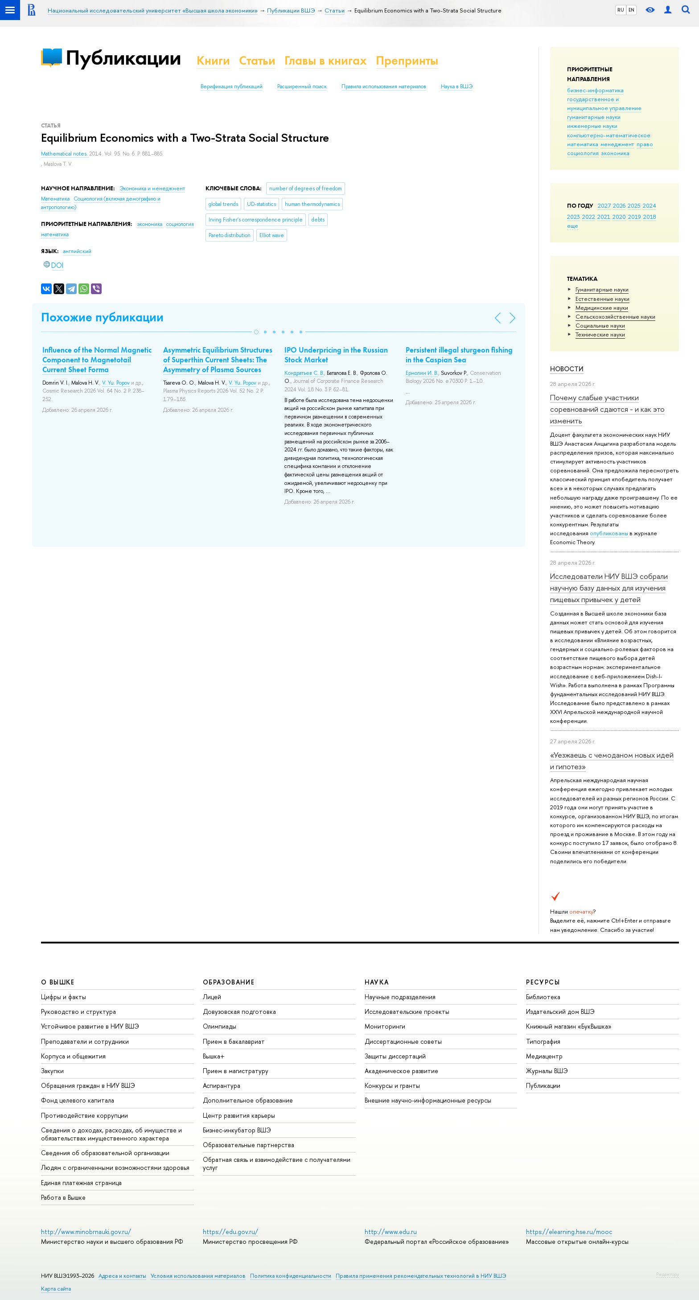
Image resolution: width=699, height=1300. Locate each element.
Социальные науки (600, 325)
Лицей (212, 996)
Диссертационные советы (403, 1041)
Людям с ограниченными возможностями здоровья (115, 1167)
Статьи (257, 60)
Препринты (407, 60)
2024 (649, 205)
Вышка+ (214, 1056)
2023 (573, 217)
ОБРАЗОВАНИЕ (229, 982)
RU (620, 10)
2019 (634, 217)
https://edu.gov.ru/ (230, 1231)
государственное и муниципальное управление (604, 103)
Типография (543, 1041)
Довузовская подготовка (239, 1011)
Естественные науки (602, 299)
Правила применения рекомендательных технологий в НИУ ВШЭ (421, 1275)
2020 (619, 217)
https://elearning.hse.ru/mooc (569, 1231)
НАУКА (377, 982)
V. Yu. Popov (116, 382)
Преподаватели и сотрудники (85, 1041)
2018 (649, 217)
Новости (567, 368)
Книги (213, 60)
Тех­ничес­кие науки (600, 334)
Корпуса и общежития (73, 1056)
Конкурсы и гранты (392, 1085)
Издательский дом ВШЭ (560, 1011)
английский (77, 251)
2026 (619, 205)
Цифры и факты (63, 996)
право (645, 144)
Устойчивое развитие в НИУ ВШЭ (90, 1026)
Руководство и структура (78, 1011)
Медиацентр (544, 1056)
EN (631, 10)
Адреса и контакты (122, 1275)
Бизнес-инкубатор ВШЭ (237, 1130)
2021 (603, 217)
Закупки (52, 1070)
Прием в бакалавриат (234, 1041)
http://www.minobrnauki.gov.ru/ (86, 1231)
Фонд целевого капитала (77, 1100)
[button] (256, 332)
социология (583, 153)
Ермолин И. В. (422, 373)
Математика (56, 198)
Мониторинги (385, 1026)
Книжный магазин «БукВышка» (569, 1026)
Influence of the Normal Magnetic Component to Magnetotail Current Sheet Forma (97, 359)
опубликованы (609, 533)
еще (572, 225)
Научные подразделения (400, 996)
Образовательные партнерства (248, 1144)
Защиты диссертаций (395, 1056)
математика (582, 144)
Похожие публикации (102, 317)
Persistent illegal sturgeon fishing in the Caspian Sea (459, 355)
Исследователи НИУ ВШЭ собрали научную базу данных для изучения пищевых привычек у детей (609, 588)
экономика (615, 153)
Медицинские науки (602, 307)
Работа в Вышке (63, 1197)
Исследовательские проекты (407, 1011)
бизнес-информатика (595, 90)
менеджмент (617, 144)
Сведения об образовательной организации (105, 1152)
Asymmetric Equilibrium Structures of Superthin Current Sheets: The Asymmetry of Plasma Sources (217, 359)
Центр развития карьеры (239, 1115)
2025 (634, 205)
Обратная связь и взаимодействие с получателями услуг (276, 1163)
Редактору (667, 1274)
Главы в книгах (325, 60)
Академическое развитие (401, 1070)
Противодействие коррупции (84, 1115)
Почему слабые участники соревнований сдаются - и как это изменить (607, 409)
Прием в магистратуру (235, 1070)
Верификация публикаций (232, 86)
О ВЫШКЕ (58, 982)
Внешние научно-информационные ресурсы (428, 1100)
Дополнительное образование (248, 1100)
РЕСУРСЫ (543, 982)
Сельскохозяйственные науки (615, 316)
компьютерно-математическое (608, 135)
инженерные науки (592, 126)
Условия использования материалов (198, 1275)
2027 (604, 205)
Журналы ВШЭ (547, 1070)
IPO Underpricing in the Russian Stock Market (336, 355)
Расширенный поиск (302, 86)
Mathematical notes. (65, 153)
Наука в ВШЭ (457, 86)
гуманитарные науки (594, 117)
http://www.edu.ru (391, 1231)
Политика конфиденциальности (290, 1275)
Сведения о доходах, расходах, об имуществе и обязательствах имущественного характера (111, 1134)
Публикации (123, 57)
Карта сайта (56, 1288)
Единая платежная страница (81, 1182)
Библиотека (543, 996)
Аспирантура (221, 1085)
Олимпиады (219, 1026)
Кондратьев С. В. (304, 373)
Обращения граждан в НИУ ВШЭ (88, 1085)
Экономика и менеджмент (152, 188)
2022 (588, 217)
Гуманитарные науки (602, 289)
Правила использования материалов (383, 86)
